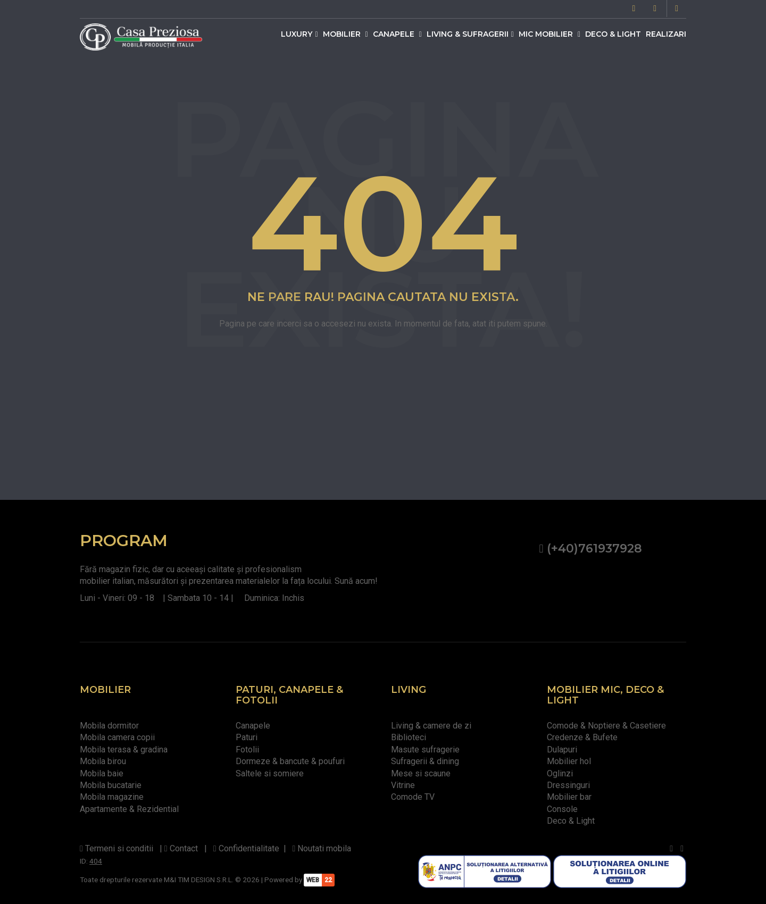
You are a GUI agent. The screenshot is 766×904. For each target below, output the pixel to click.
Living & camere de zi (431, 726)
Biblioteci (408, 737)
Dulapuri (562, 749)
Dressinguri (568, 785)
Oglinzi (560, 773)
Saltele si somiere (270, 773)
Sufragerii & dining (425, 761)
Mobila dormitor (109, 726)
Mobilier (345, 34)
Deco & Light (613, 34)
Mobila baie (101, 773)
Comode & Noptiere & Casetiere (606, 726)
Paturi (246, 737)
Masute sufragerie (425, 749)
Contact (181, 848)
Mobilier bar (569, 797)
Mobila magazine (112, 797)
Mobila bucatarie (110, 785)
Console (562, 809)
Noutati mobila (322, 848)
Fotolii (247, 749)
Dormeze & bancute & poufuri (290, 761)
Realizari (666, 34)
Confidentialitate (246, 848)
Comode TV (413, 797)
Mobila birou (103, 761)
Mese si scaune (421, 773)
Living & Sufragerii (470, 34)
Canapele (397, 34)
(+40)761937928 (590, 548)
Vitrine (403, 785)
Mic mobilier (549, 34)
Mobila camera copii (117, 737)
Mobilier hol (569, 761)
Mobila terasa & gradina (124, 749)
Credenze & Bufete (582, 737)
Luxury (299, 34)
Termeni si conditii (116, 848)
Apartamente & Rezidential (129, 809)
